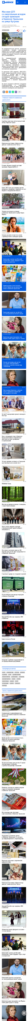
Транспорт (18, 678)
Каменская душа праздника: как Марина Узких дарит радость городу (14, 333)
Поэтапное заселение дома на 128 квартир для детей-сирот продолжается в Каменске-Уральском (13, 547)
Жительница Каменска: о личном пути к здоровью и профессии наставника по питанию (12, 387)
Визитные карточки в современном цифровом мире (12, 856)
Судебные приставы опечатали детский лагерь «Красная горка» (13, 117)
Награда (5, 681)
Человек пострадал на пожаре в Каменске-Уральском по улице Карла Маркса (13, 208)
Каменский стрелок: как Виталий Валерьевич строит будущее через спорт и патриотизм (13, 256)
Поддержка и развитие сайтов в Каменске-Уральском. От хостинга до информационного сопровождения (12, 832)
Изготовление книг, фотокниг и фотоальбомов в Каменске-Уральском (13, 808)
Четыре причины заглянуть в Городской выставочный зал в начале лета (13, 457)
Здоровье (5, 178)
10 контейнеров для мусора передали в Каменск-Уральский (13, 590)
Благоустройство (6, 541)
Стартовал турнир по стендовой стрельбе (14, 569)
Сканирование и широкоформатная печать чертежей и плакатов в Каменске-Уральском (14, 710)
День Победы (6, 676)
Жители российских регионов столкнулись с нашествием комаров (14, 500)
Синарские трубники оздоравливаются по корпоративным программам (13, 656)
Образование (15, 672)
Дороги (12, 678)
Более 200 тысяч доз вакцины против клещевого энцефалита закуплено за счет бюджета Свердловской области (14, 184)
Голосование (5, 678)
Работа (4, 226)
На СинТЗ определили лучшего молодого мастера (13, 410)
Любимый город (6, 479)
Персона (4, 134)
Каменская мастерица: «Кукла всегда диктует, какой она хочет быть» (12, 139)
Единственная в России (8, 634)
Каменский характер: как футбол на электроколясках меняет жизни (13, 308)
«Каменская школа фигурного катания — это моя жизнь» (13, 925)
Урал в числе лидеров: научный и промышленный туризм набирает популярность (12, 523)
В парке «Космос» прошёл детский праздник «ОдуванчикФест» (12, 161)
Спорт (4, 427)
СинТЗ (4, 405)
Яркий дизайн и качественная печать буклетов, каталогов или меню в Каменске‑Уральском (12, 282)
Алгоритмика (5, 352)
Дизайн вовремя (6, 156)
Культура (23, 667)
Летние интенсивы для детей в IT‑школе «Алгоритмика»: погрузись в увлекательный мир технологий (12, 360)
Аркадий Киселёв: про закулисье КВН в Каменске (12, 613)
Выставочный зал (6, 452)
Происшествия (6, 25)
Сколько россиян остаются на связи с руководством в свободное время (12, 231)
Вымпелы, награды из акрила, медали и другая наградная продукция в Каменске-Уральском (13, 784)
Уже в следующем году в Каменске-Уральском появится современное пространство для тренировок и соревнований (12, 434)
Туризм (4, 517)
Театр (4, 474)
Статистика (22, 672)
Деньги (12, 676)
